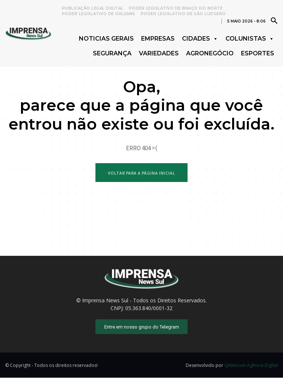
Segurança (112, 53)
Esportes (257, 53)
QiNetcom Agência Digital (251, 365)
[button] (274, 20)
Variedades (159, 53)
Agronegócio (210, 53)
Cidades (200, 38)
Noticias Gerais (106, 38)
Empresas (158, 38)
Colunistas (250, 38)
